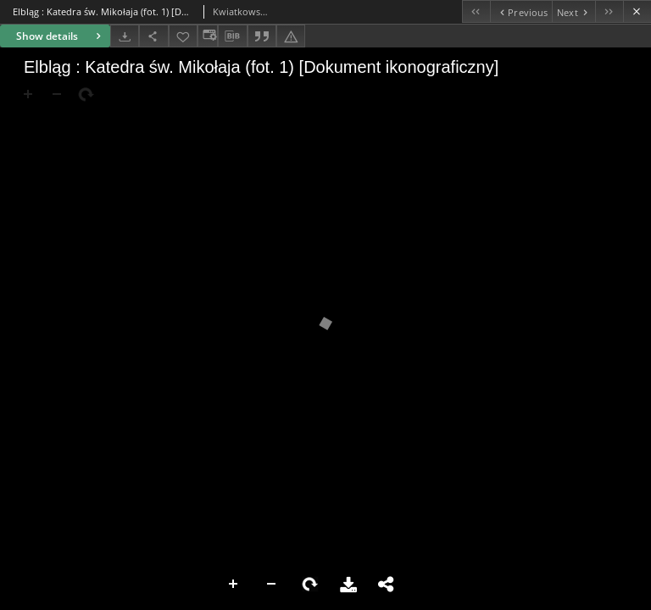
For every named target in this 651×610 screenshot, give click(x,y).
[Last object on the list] (609, 11)
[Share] (153, 36)
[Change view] (208, 36)
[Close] (637, 11)
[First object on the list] (476, 11)
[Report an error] (290, 36)
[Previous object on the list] (521, 11)
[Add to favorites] (183, 36)
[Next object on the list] (573, 11)
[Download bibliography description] (232, 36)
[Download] (124, 36)
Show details (60, 36)
